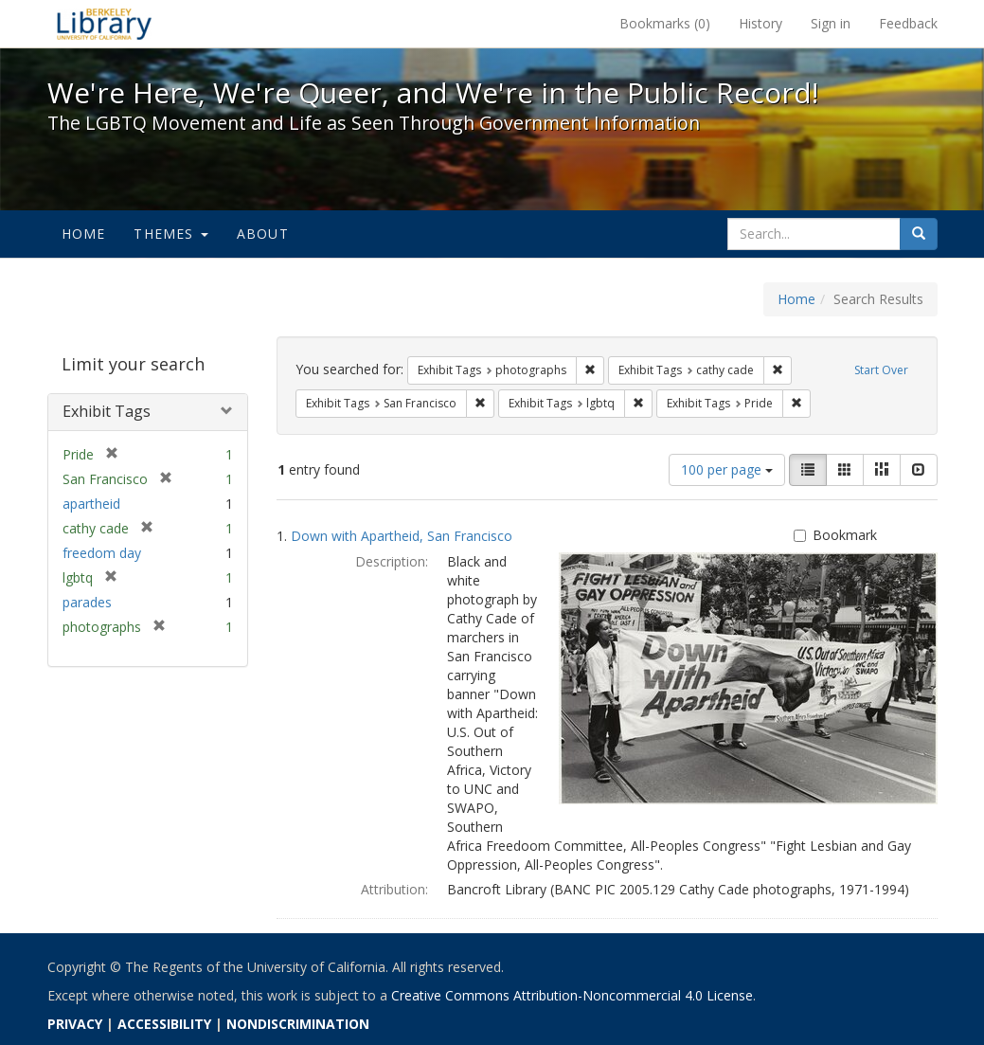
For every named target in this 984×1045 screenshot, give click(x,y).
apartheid (91, 504)
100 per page (727, 469)
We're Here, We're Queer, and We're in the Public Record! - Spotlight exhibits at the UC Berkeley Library (104, 23)
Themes (170, 234)
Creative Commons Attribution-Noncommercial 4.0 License (572, 995)
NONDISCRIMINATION (297, 1024)
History (760, 23)
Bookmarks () (664, 23)
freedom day (102, 553)
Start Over (881, 370)
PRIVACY (74, 1024)
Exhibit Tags (107, 411)
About (263, 234)
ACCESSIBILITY (164, 1024)
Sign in (830, 23)
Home (84, 234)
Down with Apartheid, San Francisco (401, 536)
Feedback (908, 23)
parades (87, 602)
